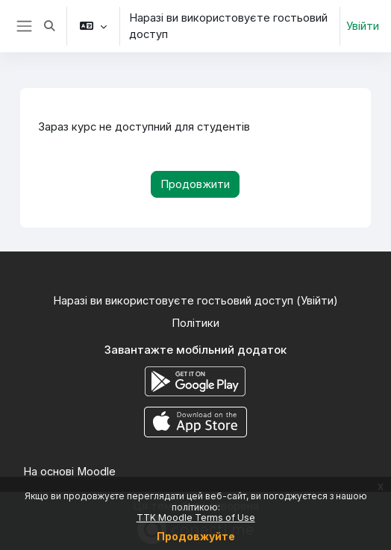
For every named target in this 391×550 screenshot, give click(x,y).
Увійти (362, 26)
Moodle (96, 471)
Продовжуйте (196, 536)
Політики (195, 323)
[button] (50, 26)
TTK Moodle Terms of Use (196, 517)
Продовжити (195, 184)
